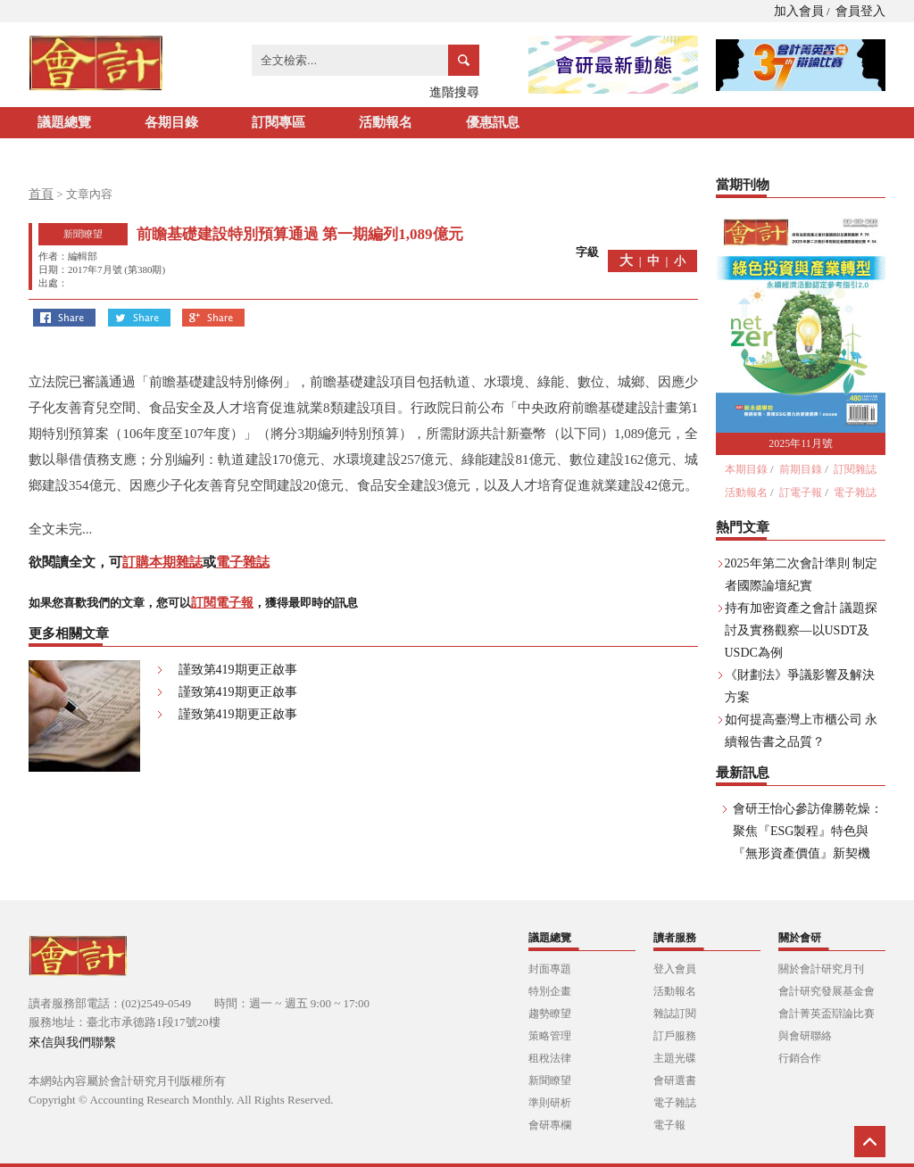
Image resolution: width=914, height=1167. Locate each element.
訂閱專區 (278, 122)
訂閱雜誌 (855, 469)
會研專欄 (549, 1125)
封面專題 (549, 969)
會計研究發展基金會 (826, 991)
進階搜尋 (454, 92)
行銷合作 (799, 1058)
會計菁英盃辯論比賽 (826, 1013)
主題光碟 (674, 1058)
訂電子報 (800, 492)
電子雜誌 (243, 562)
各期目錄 (171, 122)
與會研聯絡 (805, 1036)
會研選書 (674, 1080)
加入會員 (799, 11)
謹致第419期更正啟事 (238, 669)
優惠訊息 (492, 122)
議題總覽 (64, 122)
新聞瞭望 (549, 1080)
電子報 (669, 1125)
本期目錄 (746, 469)
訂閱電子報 (222, 602)
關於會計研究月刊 (821, 969)
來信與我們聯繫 (72, 1042)
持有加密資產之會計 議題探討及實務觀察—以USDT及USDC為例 (801, 630)
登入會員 (674, 969)
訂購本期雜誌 (162, 562)
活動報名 (385, 122)
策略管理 (549, 1036)
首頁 (41, 194)
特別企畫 (549, 991)
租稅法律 (549, 1058)
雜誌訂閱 (674, 1013)
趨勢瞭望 (549, 1013)
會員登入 (860, 11)
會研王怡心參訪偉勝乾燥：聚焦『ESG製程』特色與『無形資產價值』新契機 (808, 831)
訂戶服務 (674, 1036)
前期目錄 (800, 469)
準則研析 (549, 1103)
